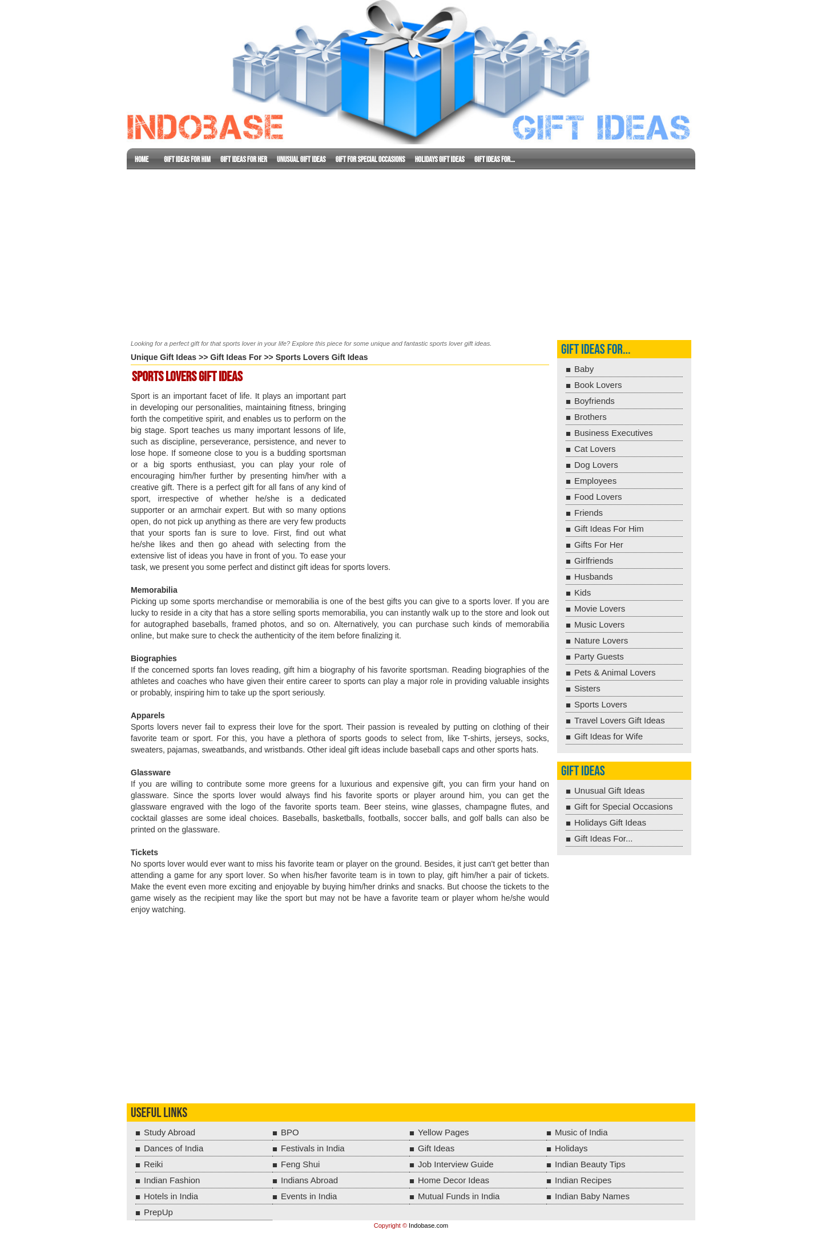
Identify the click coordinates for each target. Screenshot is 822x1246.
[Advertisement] (411, 252)
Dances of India (173, 1148)
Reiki (153, 1164)
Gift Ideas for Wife (608, 736)
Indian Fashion (172, 1180)
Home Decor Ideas (453, 1180)
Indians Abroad (309, 1180)
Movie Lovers (599, 608)
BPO (290, 1132)
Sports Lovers (600, 704)
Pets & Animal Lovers (615, 672)
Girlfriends (593, 560)
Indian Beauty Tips (590, 1164)
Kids (582, 592)
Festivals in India (313, 1148)
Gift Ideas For (235, 357)
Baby (584, 369)
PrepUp (158, 1212)
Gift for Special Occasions (370, 159)
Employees (595, 481)
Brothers (590, 417)
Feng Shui (300, 1164)
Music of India (581, 1132)
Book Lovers (598, 385)
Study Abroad (169, 1132)
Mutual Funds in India (458, 1196)
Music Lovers (599, 624)
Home (141, 159)
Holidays (571, 1148)
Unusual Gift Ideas (301, 159)
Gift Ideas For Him (609, 528)
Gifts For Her (598, 544)
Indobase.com (428, 1225)
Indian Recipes (583, 1180)
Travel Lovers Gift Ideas (619, 720)
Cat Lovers (595, 449)
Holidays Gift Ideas (440, 159)
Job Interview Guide (456, 1164)
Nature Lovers (601, 640)
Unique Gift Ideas (163, 357)
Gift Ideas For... (494, 159)
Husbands (593, 576)
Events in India (309, 1196)
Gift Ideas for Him (187, 159)
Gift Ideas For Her (243, 159)
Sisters (587, 688)
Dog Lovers (596, 465)
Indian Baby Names (592, 1196)
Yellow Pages (443, 1132)
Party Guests (599, 656)
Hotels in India (171, 1196)
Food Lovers (598, 496)
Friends (588, 512)
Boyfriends (594, 401)
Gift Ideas (583, 771)
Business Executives (613, 433)
